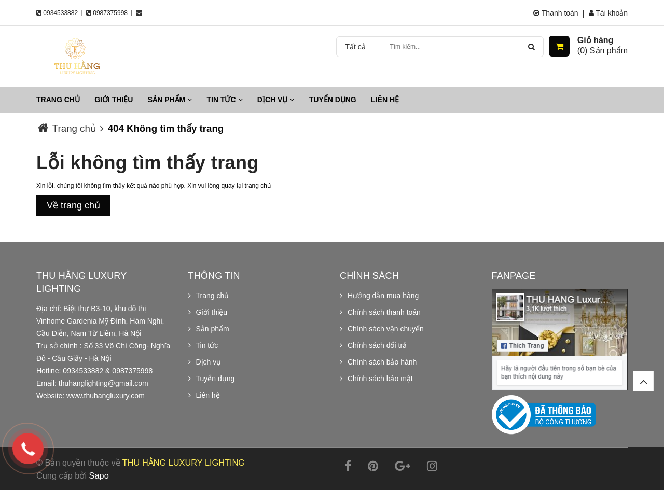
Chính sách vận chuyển (386, 329)
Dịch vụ (275, 99)
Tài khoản (608, 13)
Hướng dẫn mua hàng (383, 295)
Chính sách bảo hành (382, 362)
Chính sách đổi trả (377, 345)
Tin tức (225, 99)
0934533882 (60, 13)
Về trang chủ (73, 205)
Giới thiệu (113, 99)
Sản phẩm (170, 99)
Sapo (99, 475)
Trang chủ (58, 99)
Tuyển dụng (332, 99)
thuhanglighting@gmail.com (103, 383)
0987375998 (110, 13)
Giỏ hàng (595, 40)
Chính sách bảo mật (380, 378)
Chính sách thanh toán (384, 312)
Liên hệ (385, 99)
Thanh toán (555, 13)
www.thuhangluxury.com (105, 395)
